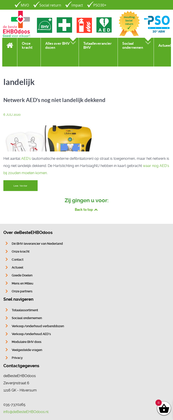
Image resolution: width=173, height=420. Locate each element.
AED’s (26, 158)
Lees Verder (20, 185)
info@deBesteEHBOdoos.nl (25, 412)
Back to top (86, 209)
